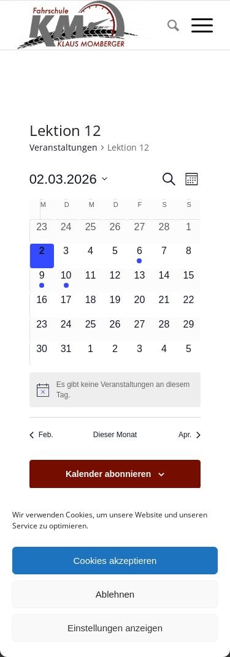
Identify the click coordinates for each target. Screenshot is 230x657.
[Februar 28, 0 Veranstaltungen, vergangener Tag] (163, 232)
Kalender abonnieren (108, 474)
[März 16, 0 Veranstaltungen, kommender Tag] (42, 305)
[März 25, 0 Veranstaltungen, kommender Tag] (91, 329)
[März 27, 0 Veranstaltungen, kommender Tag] (139, 329)
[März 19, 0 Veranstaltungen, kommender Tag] (115, 305)
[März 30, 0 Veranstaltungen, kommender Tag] (42, 354)
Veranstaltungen (63, 147)
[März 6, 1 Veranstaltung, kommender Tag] (139, 256)
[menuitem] (167, 25)
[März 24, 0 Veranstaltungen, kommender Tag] (66, 329)
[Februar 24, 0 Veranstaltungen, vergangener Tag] (66, 232)
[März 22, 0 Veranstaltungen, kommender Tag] (188, 305)
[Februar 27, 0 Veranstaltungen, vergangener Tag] (139, 232)
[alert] (115, 389)
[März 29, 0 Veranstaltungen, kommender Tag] (188, 329)
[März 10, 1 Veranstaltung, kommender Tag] (66, 280)
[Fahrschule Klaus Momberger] (95, 25)
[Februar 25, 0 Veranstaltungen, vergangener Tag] (91, 232)
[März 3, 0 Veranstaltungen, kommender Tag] (66, 256)
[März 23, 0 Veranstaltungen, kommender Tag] (42, 329)
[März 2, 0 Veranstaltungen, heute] (42, 256)
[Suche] (167, 25)
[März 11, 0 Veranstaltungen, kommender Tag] (91, 280)
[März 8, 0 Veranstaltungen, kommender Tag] (188, 256)
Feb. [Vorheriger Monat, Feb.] (41, 434)
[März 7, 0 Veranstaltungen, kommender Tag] (163, 256)
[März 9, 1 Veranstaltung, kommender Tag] (42, 280)
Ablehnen (115, 594)
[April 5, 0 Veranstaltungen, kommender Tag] (188, 354)
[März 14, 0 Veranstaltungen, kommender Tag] (163, 280)
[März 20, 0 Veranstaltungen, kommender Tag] (139, 305)
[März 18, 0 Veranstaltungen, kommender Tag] (91, 305)
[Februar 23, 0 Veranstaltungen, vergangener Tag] (42, 232)
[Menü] (196, 25)
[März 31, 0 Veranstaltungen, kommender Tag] (66, 354)
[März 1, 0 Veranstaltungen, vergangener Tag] (188, 232)
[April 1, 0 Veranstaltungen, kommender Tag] (91, 354)
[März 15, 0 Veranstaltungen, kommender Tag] (188, 280)
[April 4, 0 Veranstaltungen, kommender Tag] (163, 354)
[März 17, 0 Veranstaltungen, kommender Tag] (66, 305)
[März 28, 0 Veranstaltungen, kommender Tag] (163, 329)
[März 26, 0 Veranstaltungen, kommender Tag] (115, 329)
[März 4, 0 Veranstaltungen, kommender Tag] (91, 256)
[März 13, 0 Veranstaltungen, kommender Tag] (139, 280)
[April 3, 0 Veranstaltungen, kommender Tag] (139, 354)
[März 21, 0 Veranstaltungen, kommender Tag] (163, 305)
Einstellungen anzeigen (115, 628)
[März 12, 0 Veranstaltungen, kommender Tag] (115, 280)
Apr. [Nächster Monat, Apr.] (189, 434)
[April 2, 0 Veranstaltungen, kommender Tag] (115, 354)
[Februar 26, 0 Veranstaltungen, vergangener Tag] (115, 232)
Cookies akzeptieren (115, 560)
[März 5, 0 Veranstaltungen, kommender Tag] (115, 256)
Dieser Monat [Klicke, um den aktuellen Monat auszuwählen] (115, 434)
